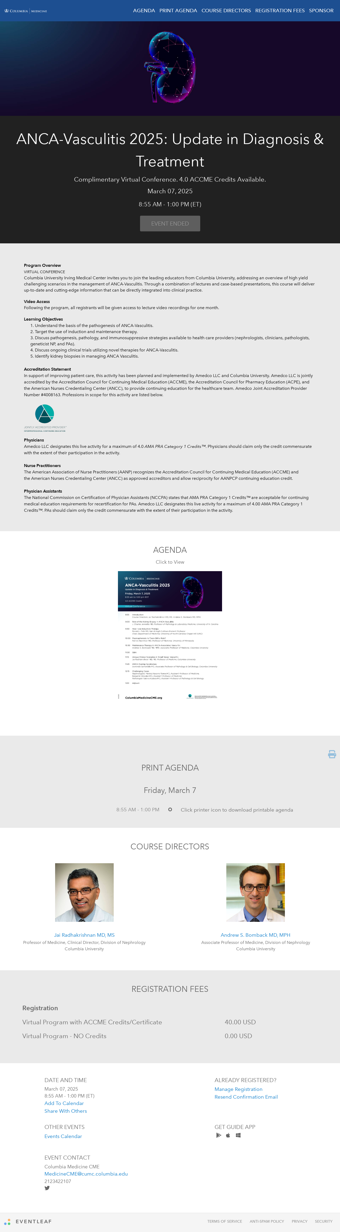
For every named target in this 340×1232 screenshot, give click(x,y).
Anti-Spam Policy (267, 1221)
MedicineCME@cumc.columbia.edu (86, 1174)
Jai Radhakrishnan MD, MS (84, 935)
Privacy (300, 1221)
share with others (65, 1111)
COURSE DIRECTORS (226, 10)
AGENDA (144, 10)
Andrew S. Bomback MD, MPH (255, 935)
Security (324, 1221)
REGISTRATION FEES (280, 10)
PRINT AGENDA (178, 10)
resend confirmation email (246, 1097)
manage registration (239, 1089)
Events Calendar (63, 1136)
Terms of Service (224, 1221)
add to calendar (64, 1103)
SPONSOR (321, 10)
